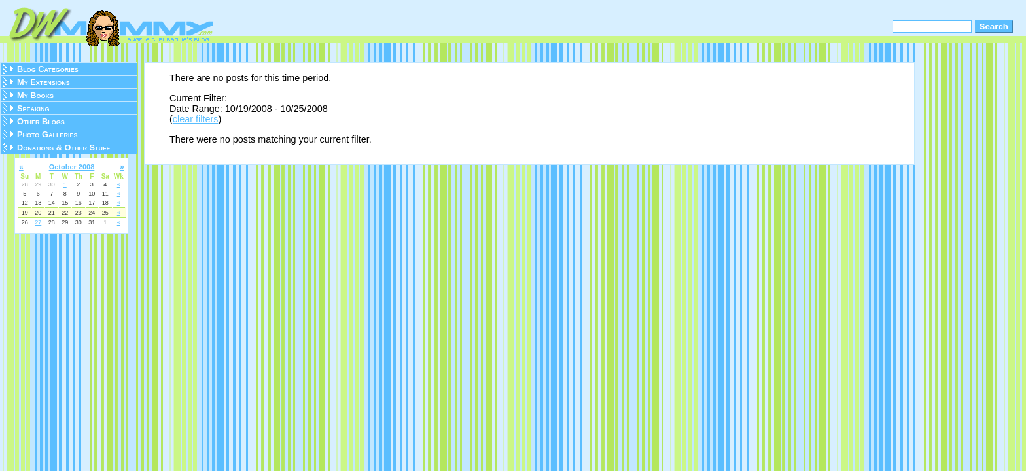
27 (38, 222)
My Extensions (43, 82)
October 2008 (72, 167)
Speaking (33, 108)
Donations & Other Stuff (63, 147)
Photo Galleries (47, 134)
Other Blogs (41, 121)
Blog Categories (48, 69)
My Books (35, 95)
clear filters (196, 119)
